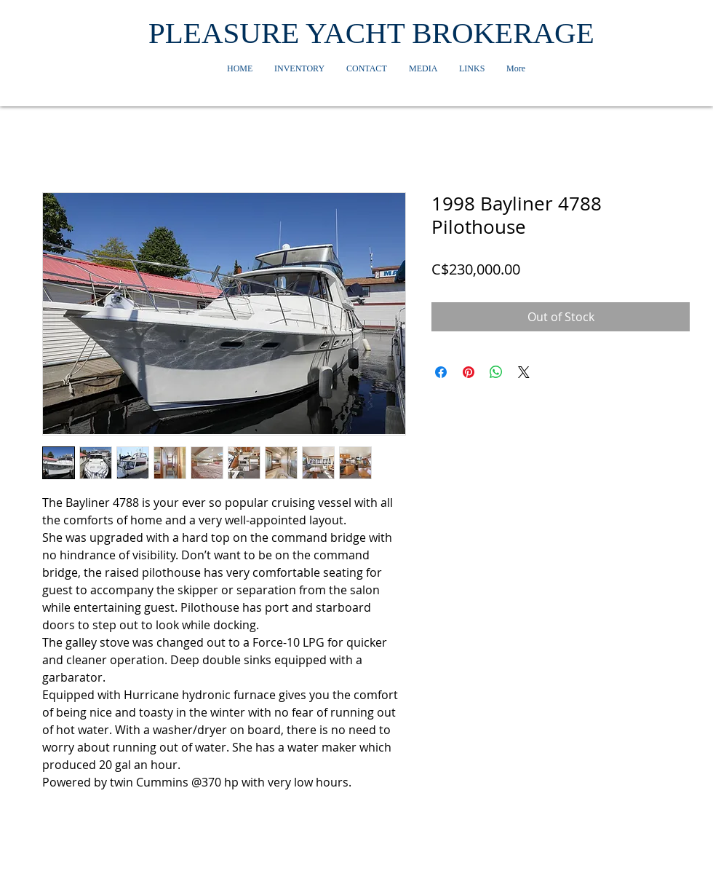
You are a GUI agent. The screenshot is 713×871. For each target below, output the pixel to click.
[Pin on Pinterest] (468, 372)
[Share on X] (524, 372)
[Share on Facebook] (441, 372)
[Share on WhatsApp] (496, 372)
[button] (299, 68)
